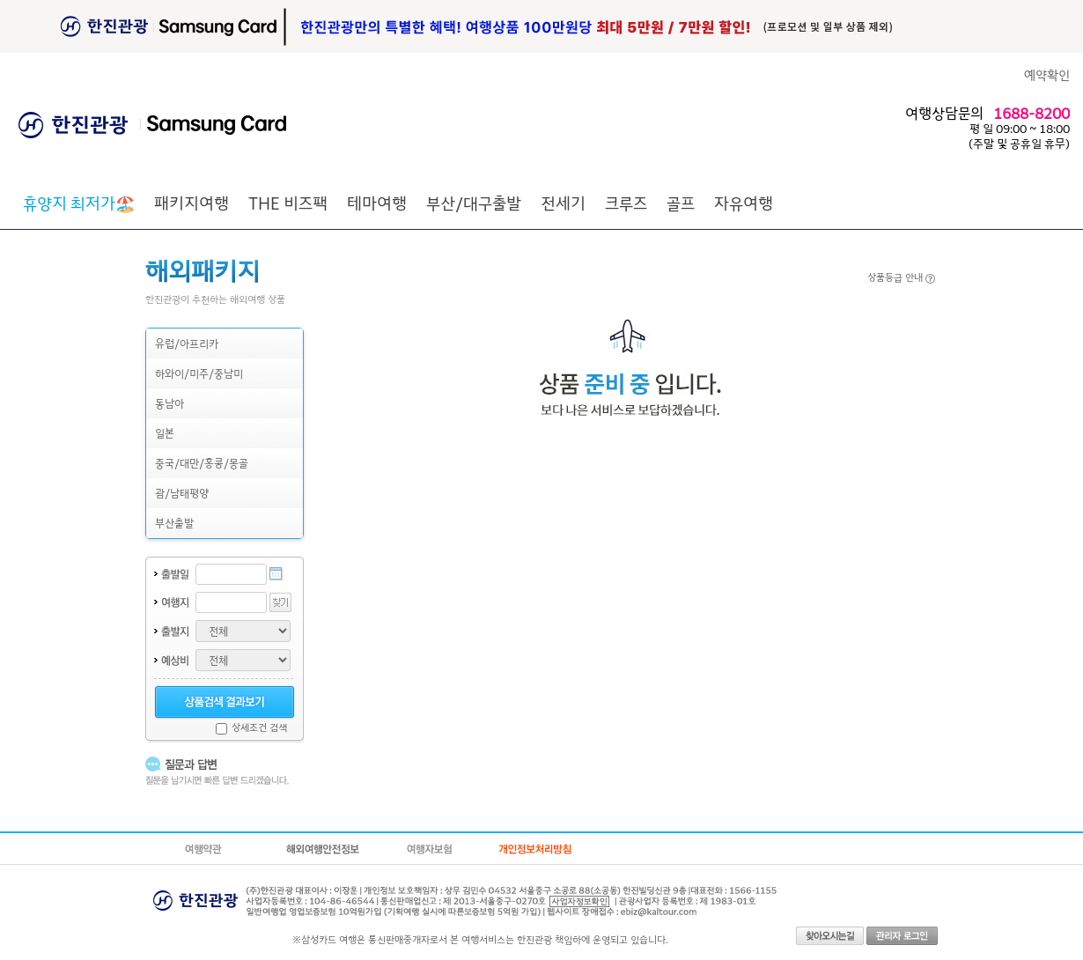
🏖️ (79, 202)
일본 (164, 432)
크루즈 (626, 202)
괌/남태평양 (182, 492)
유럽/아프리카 (186, 343)
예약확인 (1047, 74)
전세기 (563, 202)
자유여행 (743, 202)
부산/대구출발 (473, 202)
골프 (681, 202)
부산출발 (174, 522)
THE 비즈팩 (288, 202)
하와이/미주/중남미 (199, 373)
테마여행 (377, 202)
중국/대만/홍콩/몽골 (201, 462)
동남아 (169, 402)
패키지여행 (191, 202)
